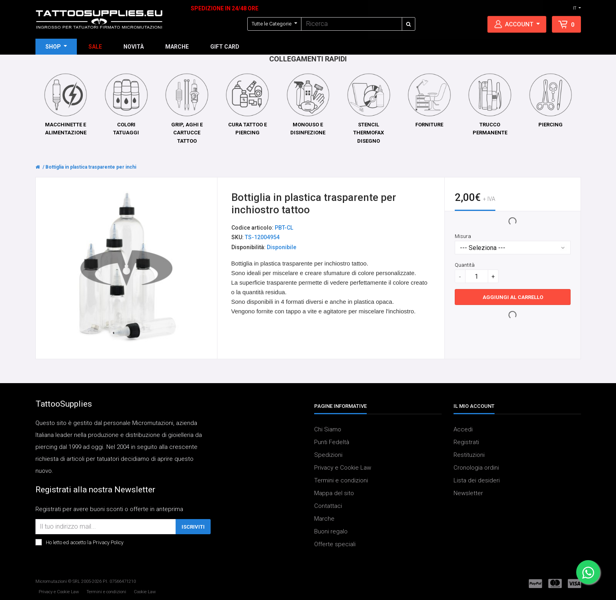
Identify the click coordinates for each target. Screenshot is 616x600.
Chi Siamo (327, 429)
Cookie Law (145, 591)
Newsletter (468, 493)
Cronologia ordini (476, 467)
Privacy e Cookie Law (342, 467)
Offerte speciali (335, 544)
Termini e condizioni (341, 480)
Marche (324, 518)
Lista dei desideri (477, 480)
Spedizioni (328, 454)
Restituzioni (469, 454)
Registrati (466, 442)
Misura (463, 236)
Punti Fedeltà (331, 442)
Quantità (465, 265)
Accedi (463, 429)
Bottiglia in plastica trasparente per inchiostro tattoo (104, 167)
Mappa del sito (334, 493)
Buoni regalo (331, 531)
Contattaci (328, 506)
